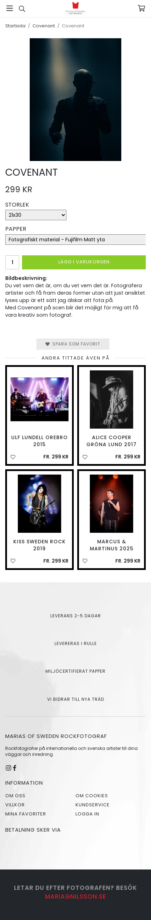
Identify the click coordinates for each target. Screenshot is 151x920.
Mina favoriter (25, 814)
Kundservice (93, 804)
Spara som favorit (72, 344)
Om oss (15, 795)
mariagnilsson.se (75, 896)
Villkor (15, 804)
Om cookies (92, 795)
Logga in (87, 814)
